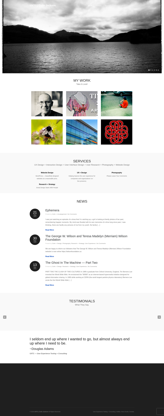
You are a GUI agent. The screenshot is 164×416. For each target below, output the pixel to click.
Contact (131, 5)
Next (159, 317)
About (116, 5)
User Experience (90, 243)
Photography (66, 243)
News (124, 5)
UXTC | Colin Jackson (43, 5)
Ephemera (52, 210)
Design (59, 243)
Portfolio (98, 5)
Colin (53, 214)
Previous (4, 317)
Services (108, 5)
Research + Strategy (77, 243)
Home (90, 5)
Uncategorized (61, 214)
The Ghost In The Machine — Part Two (71, 262)
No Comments (72, 214)
